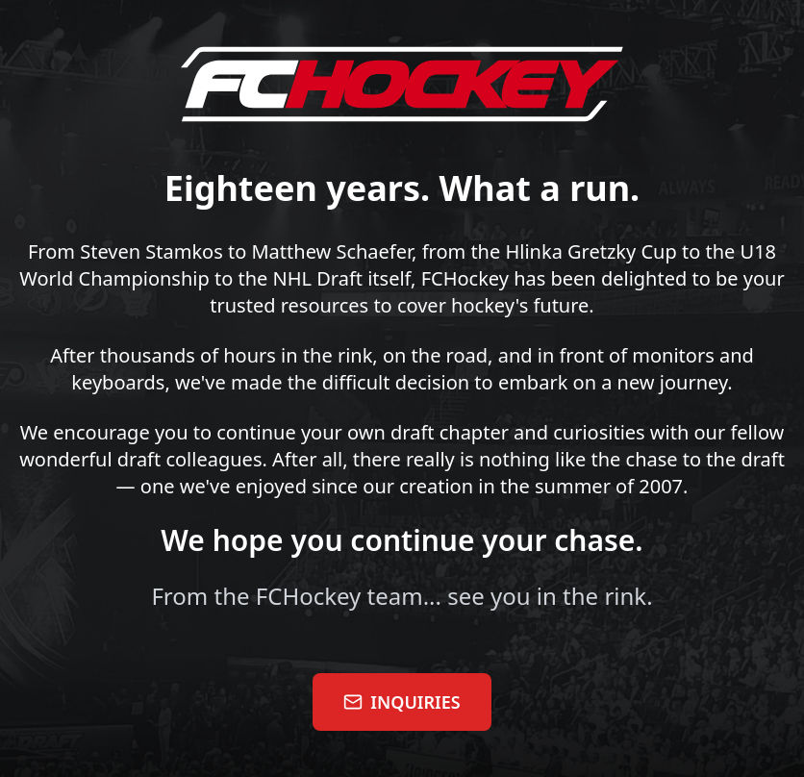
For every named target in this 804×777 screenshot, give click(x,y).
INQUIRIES (401, 702)
